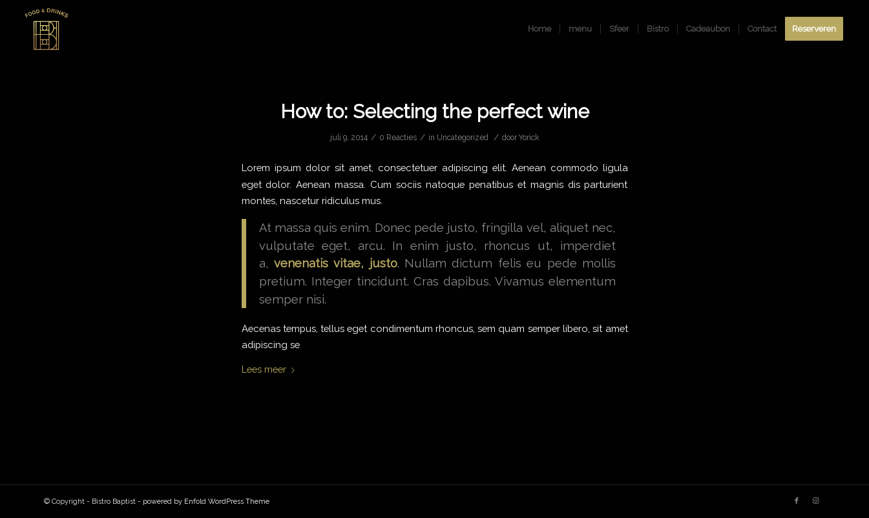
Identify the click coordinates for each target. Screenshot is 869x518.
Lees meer (271, 369)
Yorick (529, 137)
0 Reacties (398, 137)
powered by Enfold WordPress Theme (206, 501)
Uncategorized (462, 137)
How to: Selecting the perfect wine (434, 111)
